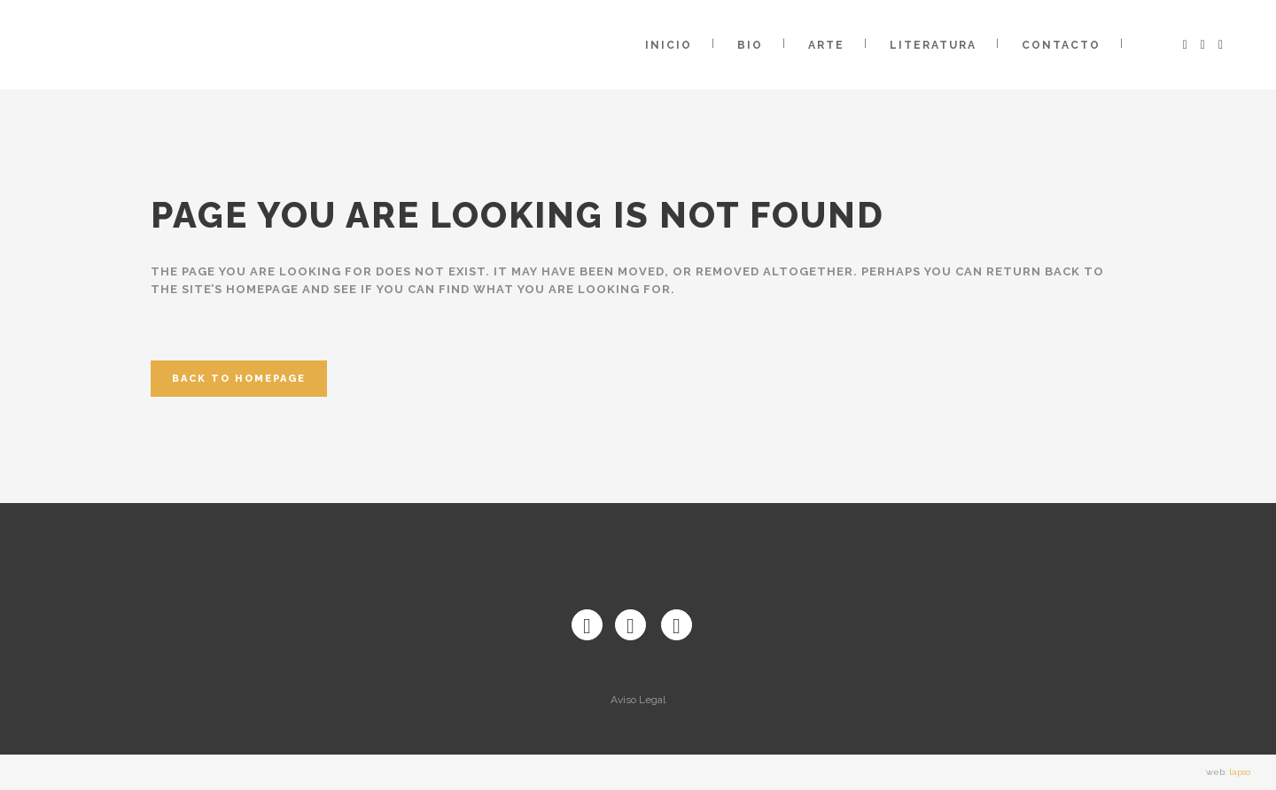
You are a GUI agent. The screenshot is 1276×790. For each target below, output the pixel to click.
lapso (1239, 772)
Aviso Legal (638, 699)
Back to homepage (239, 378)
